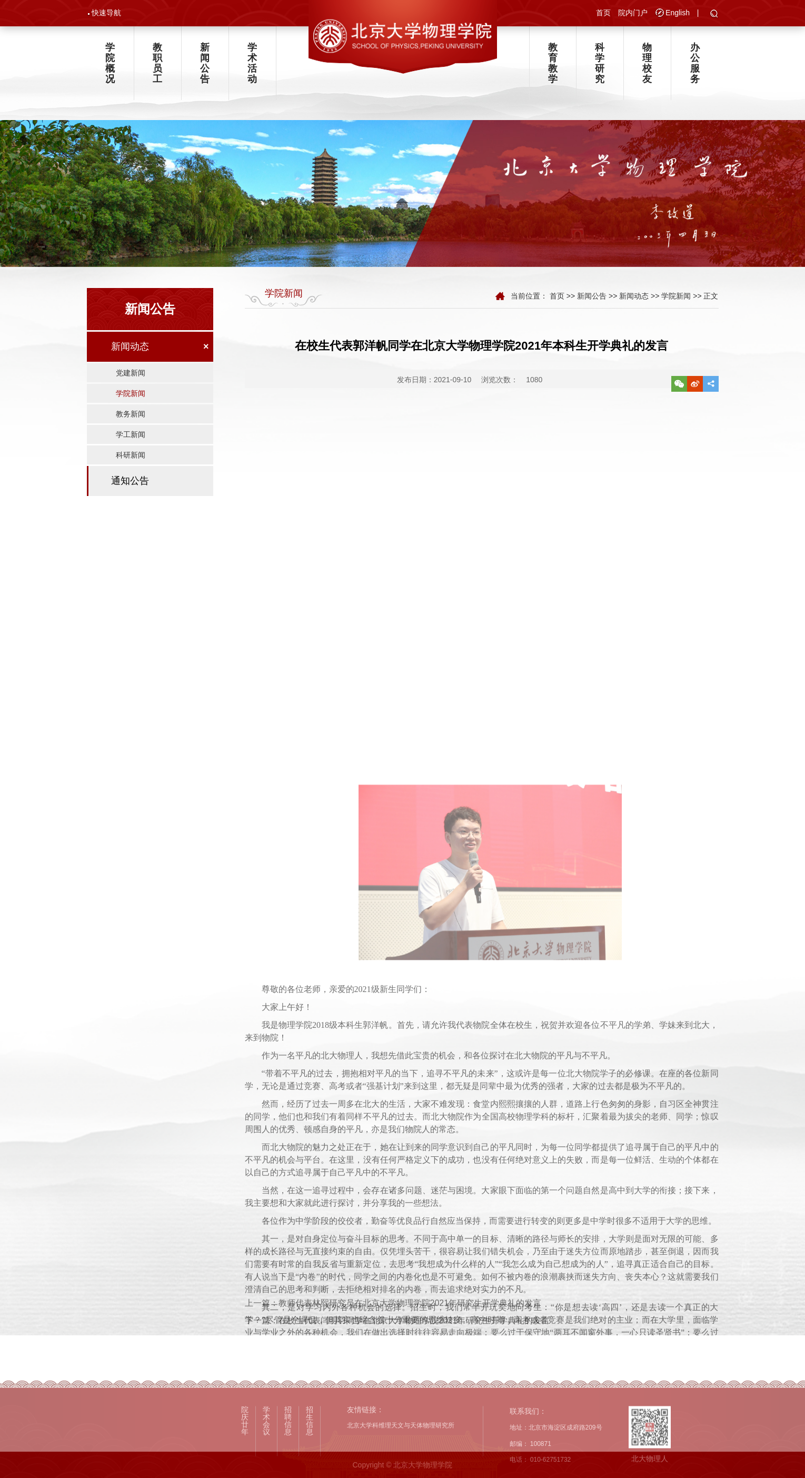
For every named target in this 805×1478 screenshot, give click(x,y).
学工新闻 (130, 438)
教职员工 (157, 65)
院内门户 (633, 13)
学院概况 (110, 65)
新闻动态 (130, 350)
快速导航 (106, 13)
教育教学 (553, 65)
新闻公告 (205, 65)
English (677, 13)
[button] (714, 14)
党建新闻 (130, 376)
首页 (603, 13)
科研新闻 (130, 458)
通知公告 (130, 484)
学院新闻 (130, 397)
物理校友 (647, 65)
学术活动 (252, 65)
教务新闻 (130, 417)
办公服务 (695, 65)
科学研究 (599, 65)
